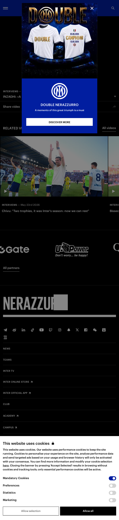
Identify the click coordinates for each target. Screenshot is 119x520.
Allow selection (31, 511)
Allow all (88, 511)
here (6, 465)
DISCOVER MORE (59, 122)
